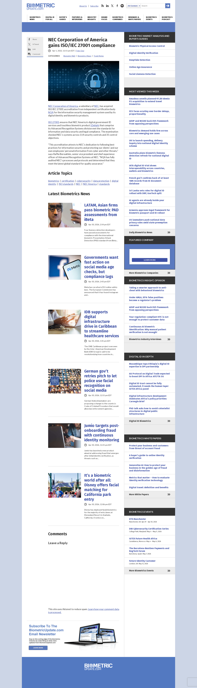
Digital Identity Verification (143, 53)
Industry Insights (91, 18)
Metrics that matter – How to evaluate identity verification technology (149, 479)
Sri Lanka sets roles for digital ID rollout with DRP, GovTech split (146, 192)
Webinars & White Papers (134, 18)
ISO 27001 (53, 122)
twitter (112, 5)
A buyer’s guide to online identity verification (146, 456)
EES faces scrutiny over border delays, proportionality (149, 112)
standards (104, 184)
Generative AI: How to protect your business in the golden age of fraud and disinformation (148, 468)
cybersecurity (84, 180)
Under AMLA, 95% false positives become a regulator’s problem (146, 298)
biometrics (53, 180)
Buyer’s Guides (63, 18)
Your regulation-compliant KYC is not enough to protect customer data (148, 318)
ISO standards (66, 184)
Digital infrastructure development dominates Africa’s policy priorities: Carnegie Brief (148, 399)
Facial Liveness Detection (142, 74)
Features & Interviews (77, 18)
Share (35, 39)
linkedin (107, 5)
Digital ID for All (50, 18)
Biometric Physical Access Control (147, 46)
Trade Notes (99, 56)
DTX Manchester (149, 520)
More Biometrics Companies (143, 273)
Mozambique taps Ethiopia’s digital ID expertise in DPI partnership (149, 365)
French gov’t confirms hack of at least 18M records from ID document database (149, 181)
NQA (50, 112)
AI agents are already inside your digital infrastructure (146, 201)
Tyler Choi (80, 51)
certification (68, 180)
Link (34, 49)
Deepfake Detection (139, 60)
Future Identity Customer (149, 562)
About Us (83, 6)
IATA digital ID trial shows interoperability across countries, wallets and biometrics (147, 168)
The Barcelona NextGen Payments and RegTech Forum (149, 551)
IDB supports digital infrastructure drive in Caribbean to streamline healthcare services (101, 324)
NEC (96, 106)
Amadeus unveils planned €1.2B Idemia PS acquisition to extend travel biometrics (149, 101)
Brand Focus (104, 18)
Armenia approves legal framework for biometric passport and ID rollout (149, 211)
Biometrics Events (151, 18)
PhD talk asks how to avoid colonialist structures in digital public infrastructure (149, 411)
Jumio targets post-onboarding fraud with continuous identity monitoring (101, 432)
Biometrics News (35, 18)
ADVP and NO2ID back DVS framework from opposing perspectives (148, 122)
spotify (122, 5)
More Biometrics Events (141, 570)
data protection (101, 180)
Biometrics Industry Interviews (145, 339)
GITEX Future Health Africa (149, 540)
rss (102, 5)
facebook (117, 5)
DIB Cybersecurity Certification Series (149, 530)
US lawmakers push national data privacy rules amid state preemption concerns (148, 223)
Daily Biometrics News (140, 232)
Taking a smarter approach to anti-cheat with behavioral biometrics (148, 289)
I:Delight (94, 125)
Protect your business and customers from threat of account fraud (148, 447)
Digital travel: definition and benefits (148, 487)
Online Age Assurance (140, 67)
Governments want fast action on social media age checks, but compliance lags (101, 267)
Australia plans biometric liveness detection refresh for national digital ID (149, 156)
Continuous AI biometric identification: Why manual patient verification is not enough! (147, 329)
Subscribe (94, 6)
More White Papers (139, 494)
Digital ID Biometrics (140, 421)
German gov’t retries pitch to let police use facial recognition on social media (100, 381)
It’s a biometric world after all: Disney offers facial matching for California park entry (101, 487)
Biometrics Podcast (167, 18)
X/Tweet (36, 44)
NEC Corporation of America (63, 106)
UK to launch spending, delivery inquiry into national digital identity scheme (148, 143)
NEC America (90, 184)
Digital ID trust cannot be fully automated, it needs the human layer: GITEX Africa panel (149, 386)
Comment (36, 54)
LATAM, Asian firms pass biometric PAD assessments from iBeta (101, 212)
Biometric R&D (69, 56)
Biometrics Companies (117, 18)
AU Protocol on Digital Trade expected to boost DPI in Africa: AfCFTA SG (149, 375)
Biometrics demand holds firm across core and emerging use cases (148, 132)
